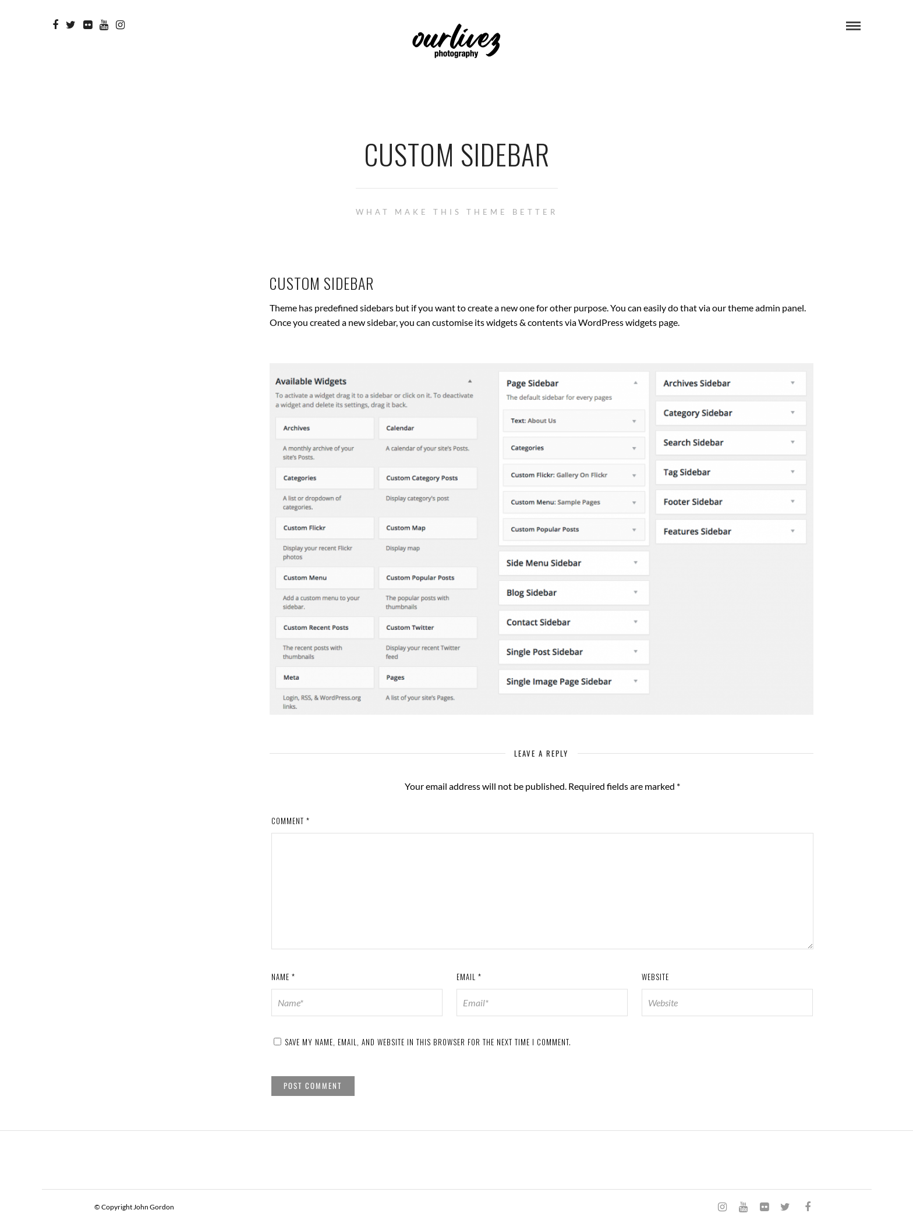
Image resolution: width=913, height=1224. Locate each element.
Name (283, 976)
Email (469, 976)
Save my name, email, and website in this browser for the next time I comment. (428, 1042)
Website (655, 976)
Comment (290, 820)
